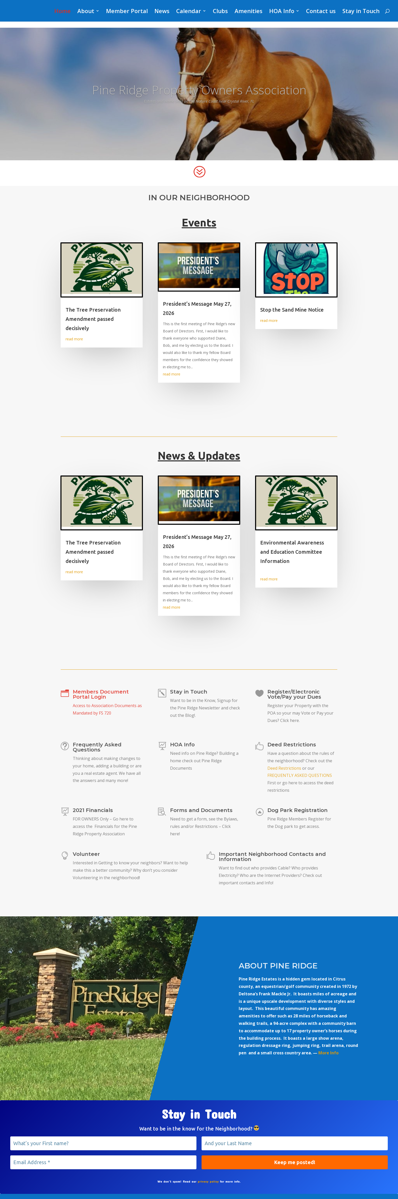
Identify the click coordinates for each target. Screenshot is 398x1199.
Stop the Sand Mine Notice (292, 310)
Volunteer (87, 855)
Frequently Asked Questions (97, 749)
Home (62, 12)
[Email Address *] (103, 1162)
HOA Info (281, 12)
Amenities (249, 12)
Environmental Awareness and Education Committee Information (292, 552)
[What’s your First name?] (103, 1143)
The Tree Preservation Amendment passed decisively (93, 319)
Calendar (188, 12)
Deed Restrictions (291, 748)
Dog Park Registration (297, 811)
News (162, 12)
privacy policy (208, 1181)
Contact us (321, 12)
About (85, 12)
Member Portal (127, 12)
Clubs (220, 12)
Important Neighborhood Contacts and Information (272, 858)
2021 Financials (93, 812)
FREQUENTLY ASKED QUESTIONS (300, 776)
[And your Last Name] (295, 1143)
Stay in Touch (361, 12)
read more (74, 338)
